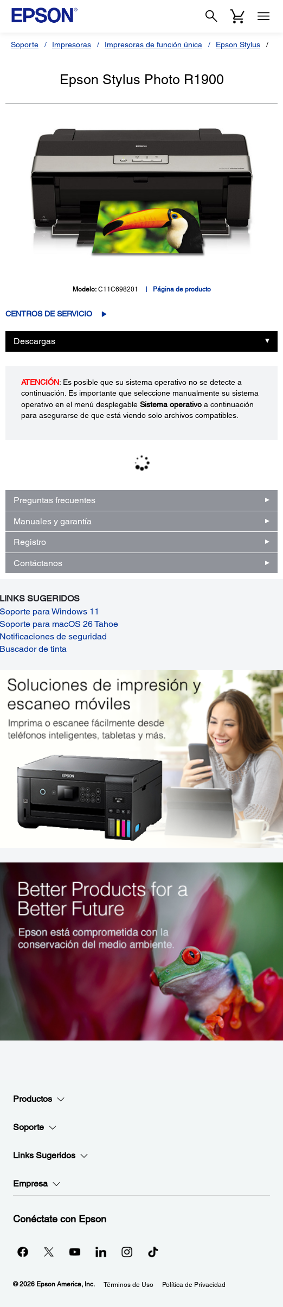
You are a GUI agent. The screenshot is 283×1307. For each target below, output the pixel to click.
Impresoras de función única (153, 44)
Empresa (37, 1184)
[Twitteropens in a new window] (49, 1251)
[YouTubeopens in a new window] (75, 1251)
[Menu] (263, 16)
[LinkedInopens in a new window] (101, 1251)
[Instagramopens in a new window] (127, 1251)
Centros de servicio (48, 313)
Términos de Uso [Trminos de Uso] (128, 1285)
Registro (30, 542)
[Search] (211, 16)
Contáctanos (38, 563)
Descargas (34, 341)
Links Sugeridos (50, 1156)
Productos (39, 1099)
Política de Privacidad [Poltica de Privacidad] (194, 1285)
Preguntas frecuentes (54, 500)
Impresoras (71, 44)
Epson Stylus (238, 44)
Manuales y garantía (53, 521)
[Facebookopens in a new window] (23, 1251)
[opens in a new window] (153, 1251)
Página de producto (182, 289)
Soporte (24, 44)
